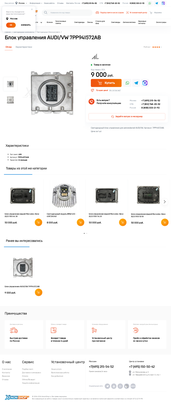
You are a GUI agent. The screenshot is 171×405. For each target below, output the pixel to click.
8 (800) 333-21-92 (137, 3)
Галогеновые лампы (60, 22)
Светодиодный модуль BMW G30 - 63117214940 (61, 215)
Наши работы (49, 3)
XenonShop (17, 397)
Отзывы (60, 3)
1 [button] (84, 233)
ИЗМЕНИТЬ (25, 25)
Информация (35, 3)
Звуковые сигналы (142, 22)
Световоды (115, 22)
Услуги (37, 22)
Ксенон (50, 22)
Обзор (8, 47)
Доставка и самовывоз (31, 372)
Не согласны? (115, 90)
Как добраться (57, 376)
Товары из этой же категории (26, 168)
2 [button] (86, 233)
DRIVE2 (133, 386)
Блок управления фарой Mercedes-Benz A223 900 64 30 (22, 215)
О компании (7, 369)
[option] (51, 92)
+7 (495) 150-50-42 (142, 367)
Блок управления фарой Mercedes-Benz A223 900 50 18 (148, 215)
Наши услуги (56, 369)
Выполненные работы (60, 372)
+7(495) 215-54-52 (101, 367)
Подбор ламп (27, 369)
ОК (11, 25)
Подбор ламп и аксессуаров (110, 12)
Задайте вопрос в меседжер (126, 116)
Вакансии (6, 376)
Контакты (70, 3)
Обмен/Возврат (28, 379)
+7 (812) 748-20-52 (112, 3)
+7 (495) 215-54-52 (89, 3)
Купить (106, 83)
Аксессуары (161, 22)
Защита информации (30, 383)
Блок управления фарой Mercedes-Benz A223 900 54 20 (106, 215)
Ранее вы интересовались (24, 241)
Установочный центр (136, 12)
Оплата (25, 376)
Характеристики (23, 47)
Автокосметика (129, 22)
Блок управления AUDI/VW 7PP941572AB (22, 286)
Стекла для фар (100, 22)
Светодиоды (79, 22)
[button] (164, 202)
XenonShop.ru (46, 396)
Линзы (90, 22)
